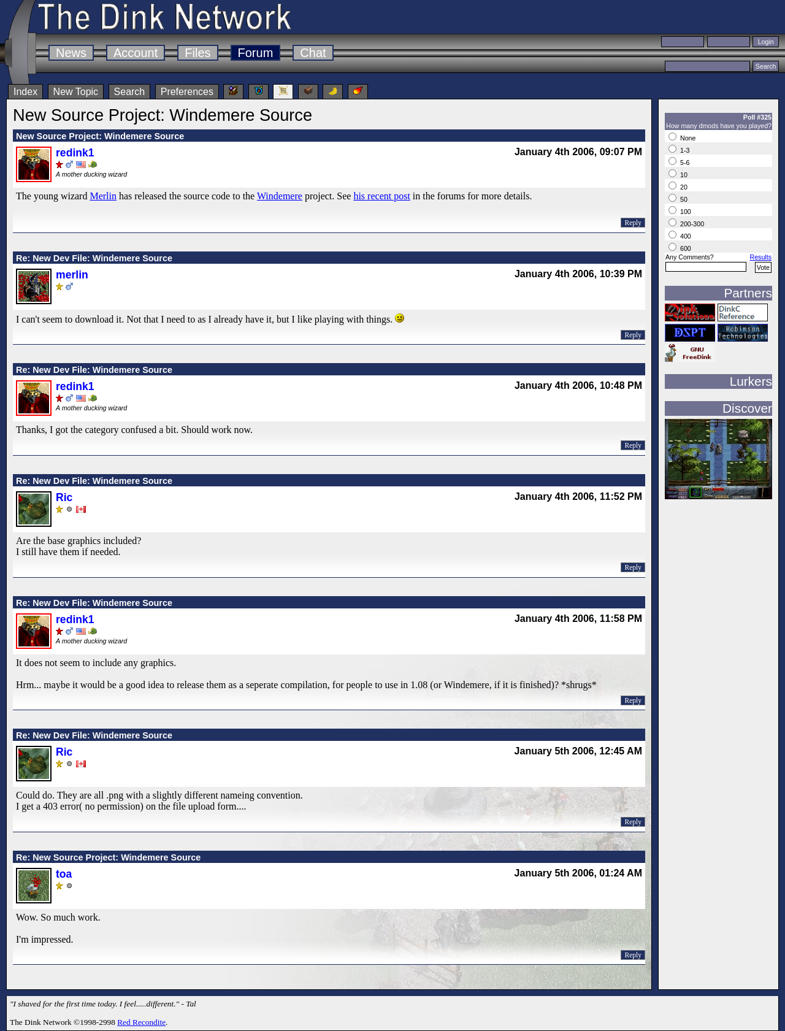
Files (197, 52)
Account (135, 52)
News (71, 52)
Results (760, 257)
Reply (632, 222)
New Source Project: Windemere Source (100, 136)
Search (129, 91)
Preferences (187, 91)
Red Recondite (141, 1022)
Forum (256, 52)
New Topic (76, 91)
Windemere (279, 196)
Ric (64, 497)
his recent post (381, 196)
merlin (72, 275)
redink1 (75, 153)
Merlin (103, 196)
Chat (313, 52)
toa (64, 874)
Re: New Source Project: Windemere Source (108, 857)
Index (25, 91)
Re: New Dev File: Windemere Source (94, 258)
